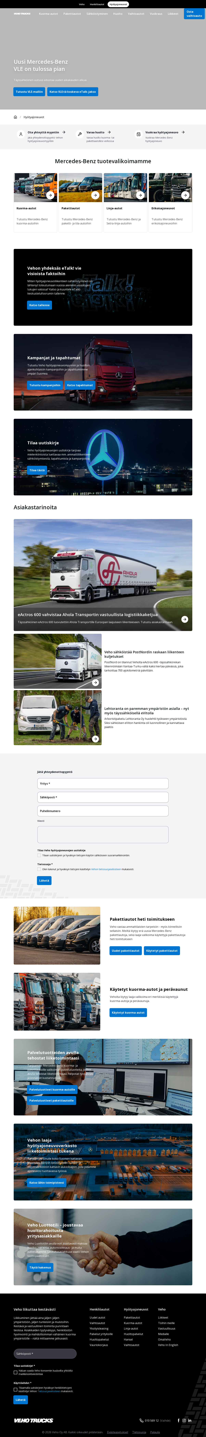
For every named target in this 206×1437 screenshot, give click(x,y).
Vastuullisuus (166, 1328)
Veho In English (168, 1345)
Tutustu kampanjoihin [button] (44, 385)
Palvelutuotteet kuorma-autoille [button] (52, 1089)
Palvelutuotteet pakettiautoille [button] (51, 1100)
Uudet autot (97, 1317)
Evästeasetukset (117, 1432)
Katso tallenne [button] (39, 305)
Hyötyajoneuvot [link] (34, 117)
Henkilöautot (97, 4)
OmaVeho (164, 1339)
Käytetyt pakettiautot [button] (162, 951)
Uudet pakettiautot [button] (125, 951)
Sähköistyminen (97, 14)
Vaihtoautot (136, 14)
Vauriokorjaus (99, 1345)
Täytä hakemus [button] (40, 1267)
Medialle (163, 1334)
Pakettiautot (72, 14)
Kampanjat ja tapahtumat (53, 357)
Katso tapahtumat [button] (80, 385)
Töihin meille (166, 1323)
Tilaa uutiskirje (43, 443)
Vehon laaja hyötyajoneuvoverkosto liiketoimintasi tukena (52, 1145)
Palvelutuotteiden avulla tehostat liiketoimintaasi (53, 1055)
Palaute (155, 1432)
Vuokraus (156, 14)
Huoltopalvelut (99, 1339)
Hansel (128, 1339)
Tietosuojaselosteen (48, 1391)
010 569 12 (152, 1420)
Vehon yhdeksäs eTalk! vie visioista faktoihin (54, 270)
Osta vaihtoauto (194, 14)
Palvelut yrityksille (101, 1334)
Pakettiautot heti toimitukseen (142, 919)
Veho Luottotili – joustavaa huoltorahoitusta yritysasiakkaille (55, 1230)
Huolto (118, 14)
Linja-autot (131, 1328)
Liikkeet (173, 14)
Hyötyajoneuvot (118, 4)
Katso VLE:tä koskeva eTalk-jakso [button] (73, 92)
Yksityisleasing (99, 1328)
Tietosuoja (139, 1432)
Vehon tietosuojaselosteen (106, 869)
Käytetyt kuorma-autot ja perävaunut (149, 989)
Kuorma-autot (48, 14)
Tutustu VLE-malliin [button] (29, 92)
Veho (82, 4)
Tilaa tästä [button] (37, 470)
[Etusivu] (19, 117)
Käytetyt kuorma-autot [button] (128, 1012)
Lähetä (44, 880)
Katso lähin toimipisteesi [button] (46, 1183)
